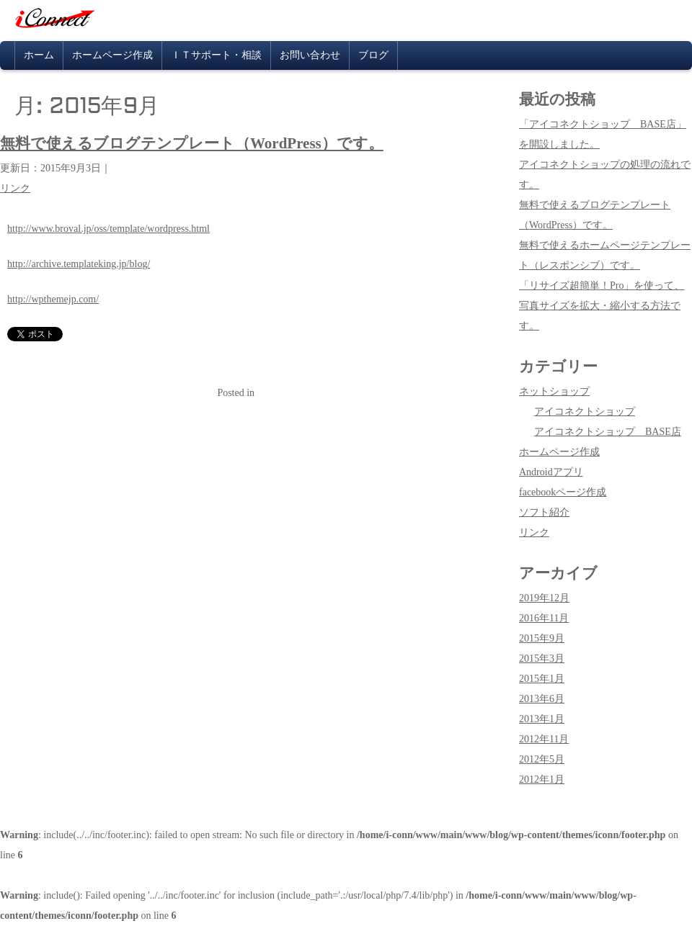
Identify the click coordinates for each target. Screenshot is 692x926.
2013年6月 (541, 698)
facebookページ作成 (562, 492)
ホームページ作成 (112, 55)
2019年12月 (544, 598)
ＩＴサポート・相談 (216, 55)
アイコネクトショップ (584, 411)
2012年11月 (544, 739)
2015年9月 (541, 638)
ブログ (373, 55)
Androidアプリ (551, 472)
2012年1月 (541, 779)
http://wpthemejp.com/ (53, 299)
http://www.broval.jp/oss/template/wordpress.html (108, 228)
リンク (15, 188)
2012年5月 (541, 759)
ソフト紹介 (544, 512)
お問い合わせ (310, 55)
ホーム (39, 55)
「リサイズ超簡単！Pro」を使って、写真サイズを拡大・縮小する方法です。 (601, 305)
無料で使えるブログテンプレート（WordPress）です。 (191, 143)
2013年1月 (541, 719)
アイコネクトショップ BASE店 (607, 431)
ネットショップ (554, 391)
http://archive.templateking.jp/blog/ (78, 264)
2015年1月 (541, 678)
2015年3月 (541, 658)
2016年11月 (544, 618)
